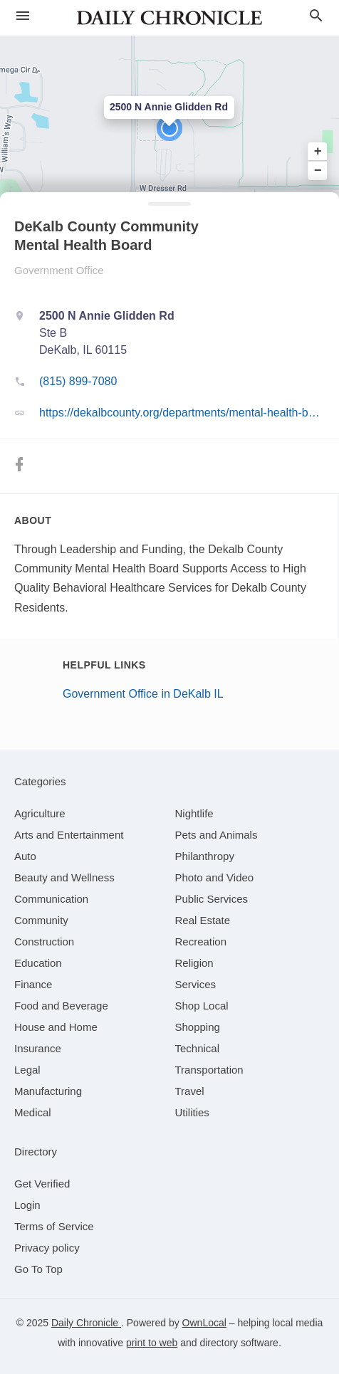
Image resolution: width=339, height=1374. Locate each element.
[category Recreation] (201, 941)
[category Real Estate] (203, 920)
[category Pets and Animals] (216, 835)
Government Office (59, 270)
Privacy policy (47, 1248)
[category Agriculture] (40, 813)
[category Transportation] (209, 1070)
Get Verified (42, 1184)
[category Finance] (33, 984)
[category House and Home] (56, 1027)
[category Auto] (25, 856)
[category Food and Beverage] (61, 1006)
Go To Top (38, 1269)
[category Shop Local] (202, 1006)
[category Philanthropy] (204, 856)
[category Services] (196, 984)
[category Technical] (197, 1048)
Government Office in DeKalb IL (143, 694)
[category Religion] (194, 963)
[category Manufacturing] (48, 1091)
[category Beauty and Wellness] (64, 877)
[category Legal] (27, 1070)
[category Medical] (32, 1112)
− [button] (318, 170)
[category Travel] (189, 1091)
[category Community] (41, 920)
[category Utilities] (192, 1112)
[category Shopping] (197, 1027)
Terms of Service (54, 1226)
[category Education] (38, 963)
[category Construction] (44, 941)
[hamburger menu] (22, 16)
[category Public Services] (212, 899)
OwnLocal (204, 1322)
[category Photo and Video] (214, 877)
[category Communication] (51, 899)
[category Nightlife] (194, 813)
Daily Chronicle (86, 1322)
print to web (151, 1342)
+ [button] (318, 151)
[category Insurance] (37, 1048)
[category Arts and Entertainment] (68, 835)
